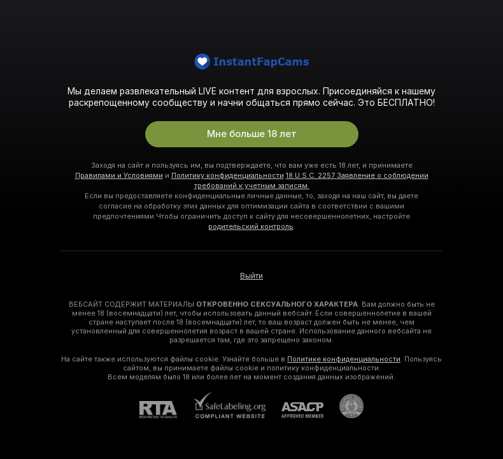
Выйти (251, 276)
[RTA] (166, 409)
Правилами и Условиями (119, 175)
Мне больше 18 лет (252, 134)
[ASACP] (294, 410)
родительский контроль (251, 226)
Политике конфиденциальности (343, 358)
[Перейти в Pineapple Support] (343, 406)
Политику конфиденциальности (227, 175)
